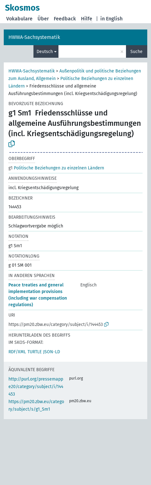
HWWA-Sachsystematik (34, 37)
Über (43, 19)
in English (111, 19)
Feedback (65, 19)
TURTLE (35, 351)
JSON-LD (51, 351)
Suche (136, 51)
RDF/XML (17, 351)
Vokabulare (19, 19)
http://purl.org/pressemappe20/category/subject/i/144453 (35, 386)
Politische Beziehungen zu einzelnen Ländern (56, 168)
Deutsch (45, 51)
